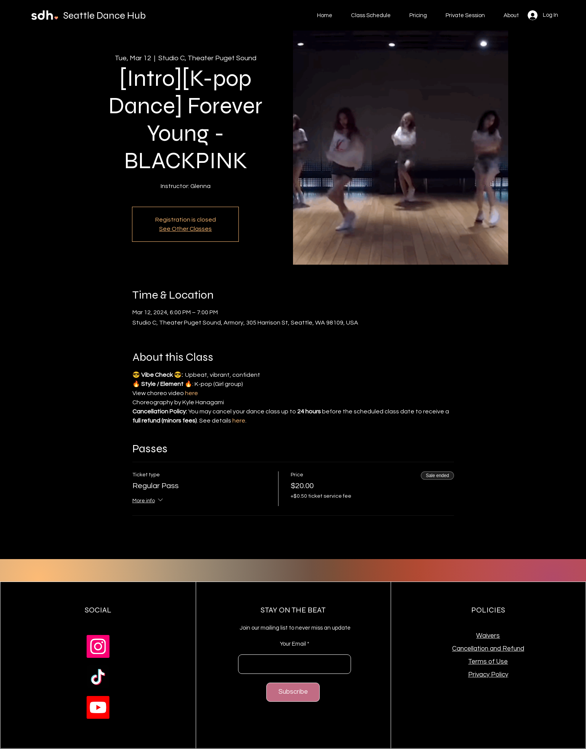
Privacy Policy (488, 674)
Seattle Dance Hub (104, 15)
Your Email (293, 644)
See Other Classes (185, 229)
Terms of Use (488, 661)
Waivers (488, 635)
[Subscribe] (293, 692)
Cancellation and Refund (488, 648)
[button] (418, 16)
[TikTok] (98, 676)
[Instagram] (98, 646)
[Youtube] (98, 707)
